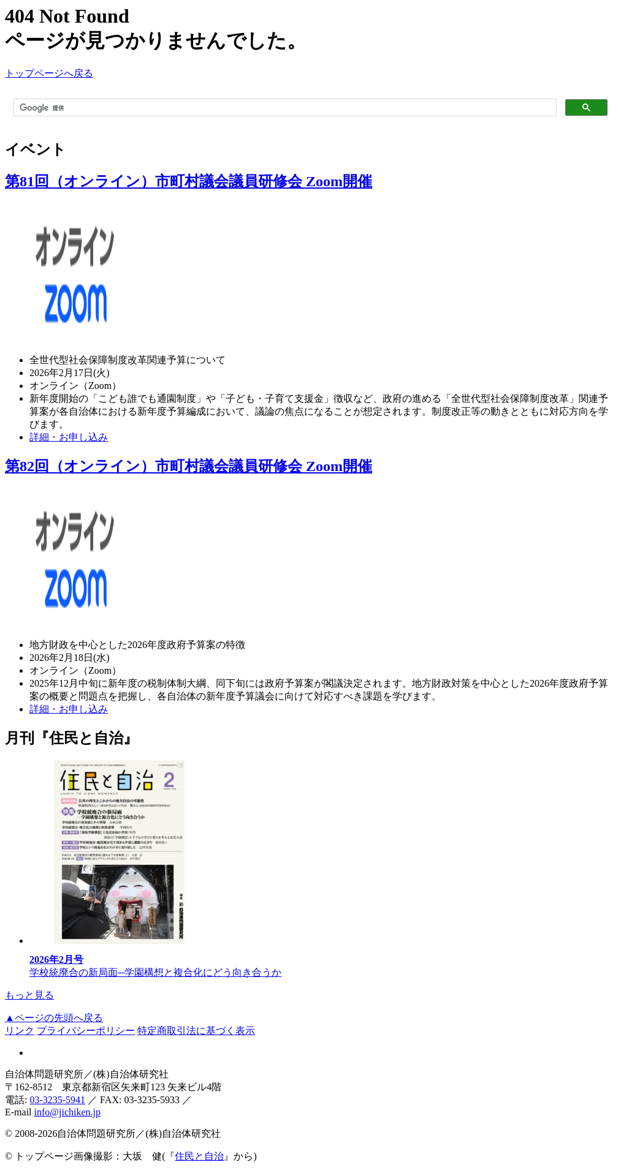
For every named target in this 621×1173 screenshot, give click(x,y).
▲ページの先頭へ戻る (54, 1018)
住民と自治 (199, 1156)
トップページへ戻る (49, 73)
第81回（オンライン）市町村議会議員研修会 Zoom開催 (188, 181)
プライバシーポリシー (86, 1030)
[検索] (284, 107)
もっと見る (29, 995)
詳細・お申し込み (68, 437)
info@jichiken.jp (67, 1112)
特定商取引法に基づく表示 (196, 1030)
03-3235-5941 (57, 1100)
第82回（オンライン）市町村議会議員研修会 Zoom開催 (188, 466)
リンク (19, 1030)
